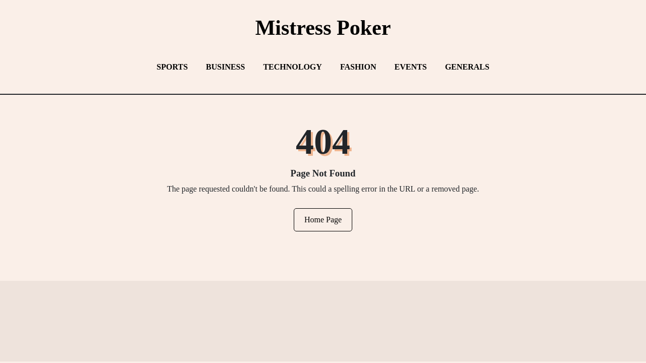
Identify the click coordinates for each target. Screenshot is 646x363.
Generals (467, 67)
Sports (172, 67)
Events (411, 67)
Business (225, 67)
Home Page (323, 219)
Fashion (358, 67)
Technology (292, 67)
